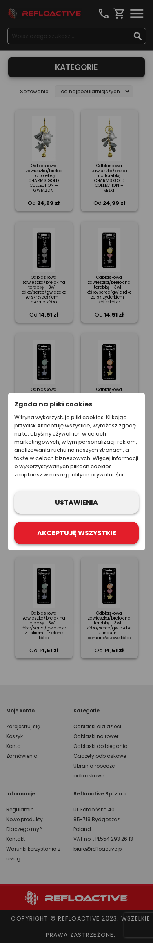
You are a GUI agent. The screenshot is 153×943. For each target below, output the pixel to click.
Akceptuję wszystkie (76, 533)
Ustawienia (76, 502)
